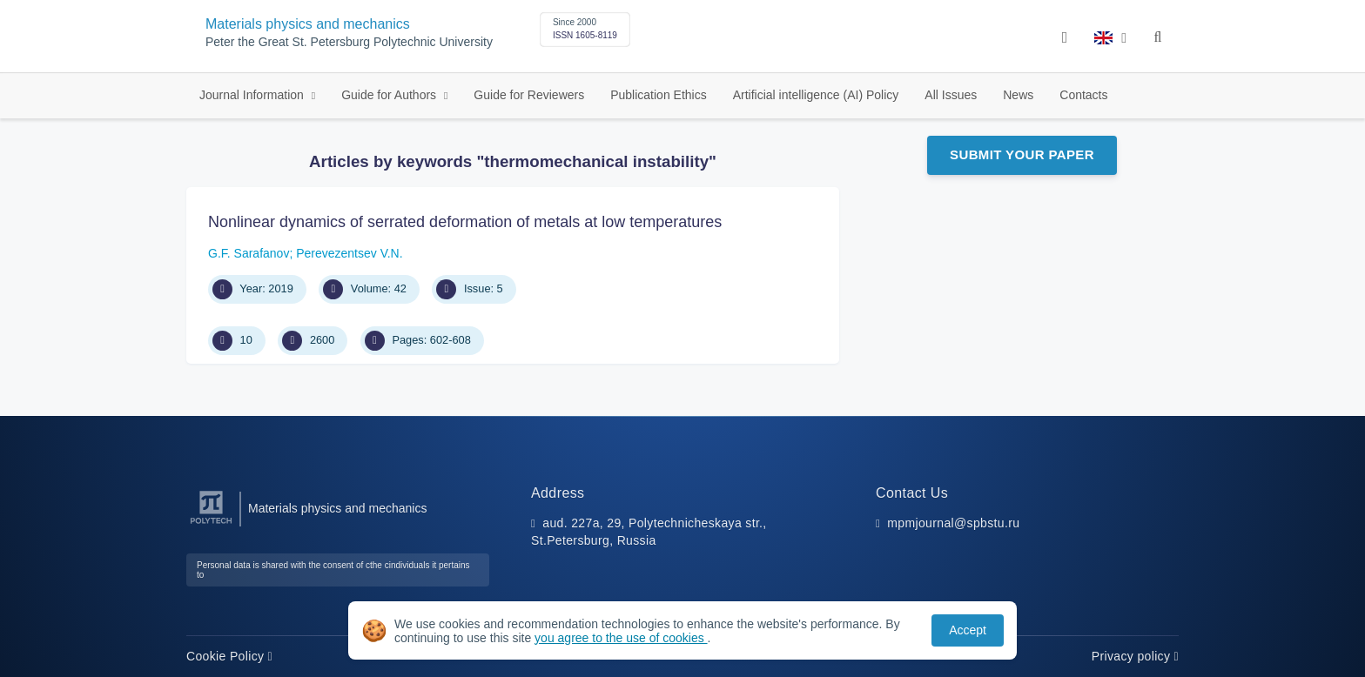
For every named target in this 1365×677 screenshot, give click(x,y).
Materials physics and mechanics (307, 24)
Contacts (1083, 95)
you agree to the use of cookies (621, 638)
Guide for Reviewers (529, 95)
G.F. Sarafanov (248, 253)
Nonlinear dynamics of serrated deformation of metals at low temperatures (465, 222)
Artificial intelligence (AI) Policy (816, 95)
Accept (967, 630)
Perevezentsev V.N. (349, 253)
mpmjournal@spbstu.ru (953, 523)
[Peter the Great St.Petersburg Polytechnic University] (211, 524)
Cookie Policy (229, 656)
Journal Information (253, 95)
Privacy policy (1135, 656)
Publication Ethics (658, 95)
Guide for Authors (390, 95)
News (1018, 95)
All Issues (951, 95)
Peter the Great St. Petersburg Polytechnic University (349, 42)
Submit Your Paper (1022, 154)
